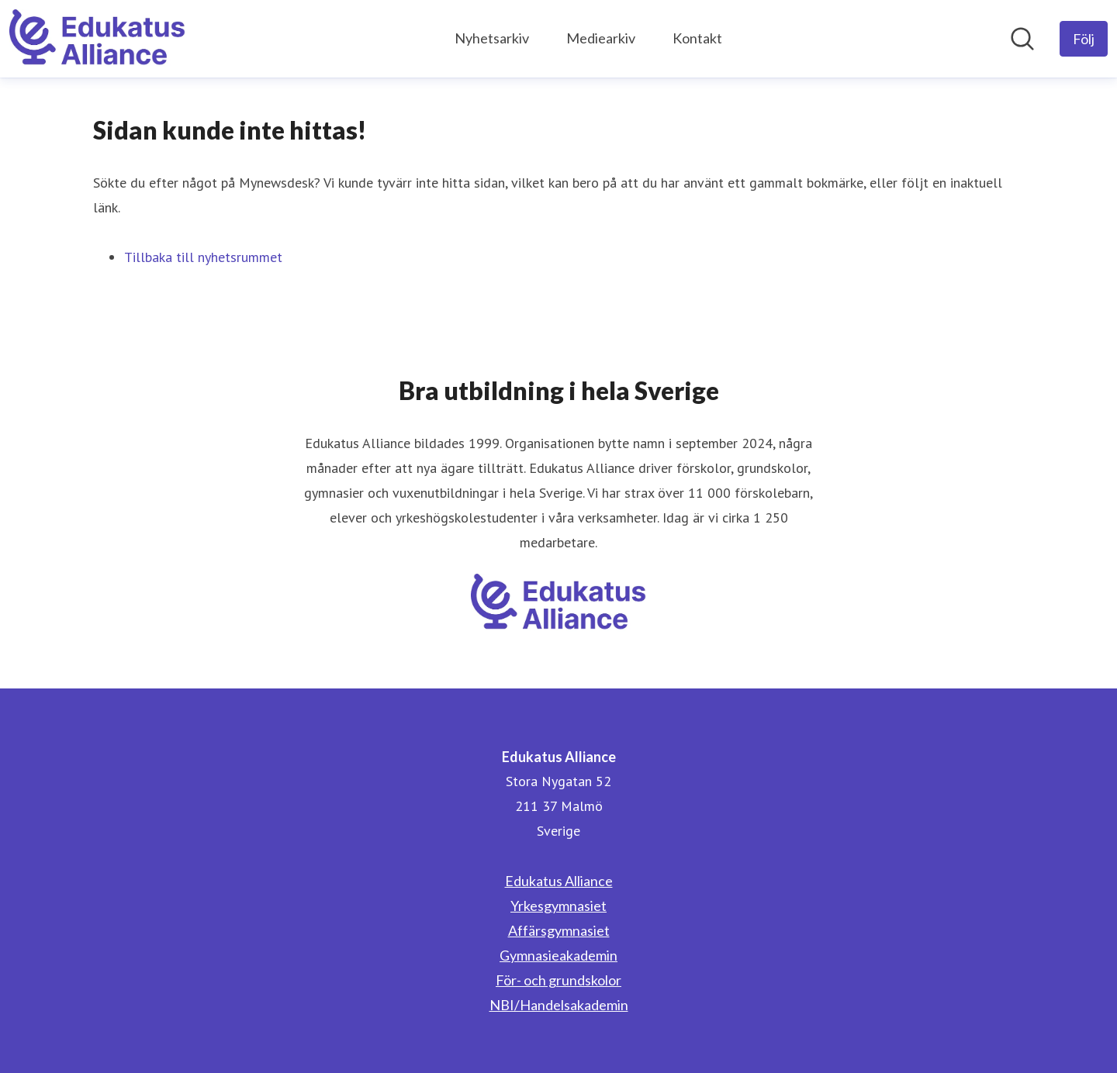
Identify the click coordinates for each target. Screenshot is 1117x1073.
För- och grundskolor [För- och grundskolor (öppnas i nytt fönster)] (558, 979)
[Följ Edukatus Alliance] (1084, 39)
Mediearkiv (600, 38)
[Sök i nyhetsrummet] (1022, 38)
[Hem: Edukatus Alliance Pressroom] (97, 38)
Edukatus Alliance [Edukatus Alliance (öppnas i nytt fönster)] (559, 880)
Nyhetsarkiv (492, 38)
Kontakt (697, 38)
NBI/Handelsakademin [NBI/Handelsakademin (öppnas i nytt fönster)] (558, 1004)
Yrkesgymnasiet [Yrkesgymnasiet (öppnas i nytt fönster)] (558, 905)
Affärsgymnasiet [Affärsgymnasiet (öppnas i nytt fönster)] (559, 930)
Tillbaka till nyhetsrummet (203, 257)
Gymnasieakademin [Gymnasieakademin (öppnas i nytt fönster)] (558, 955)
